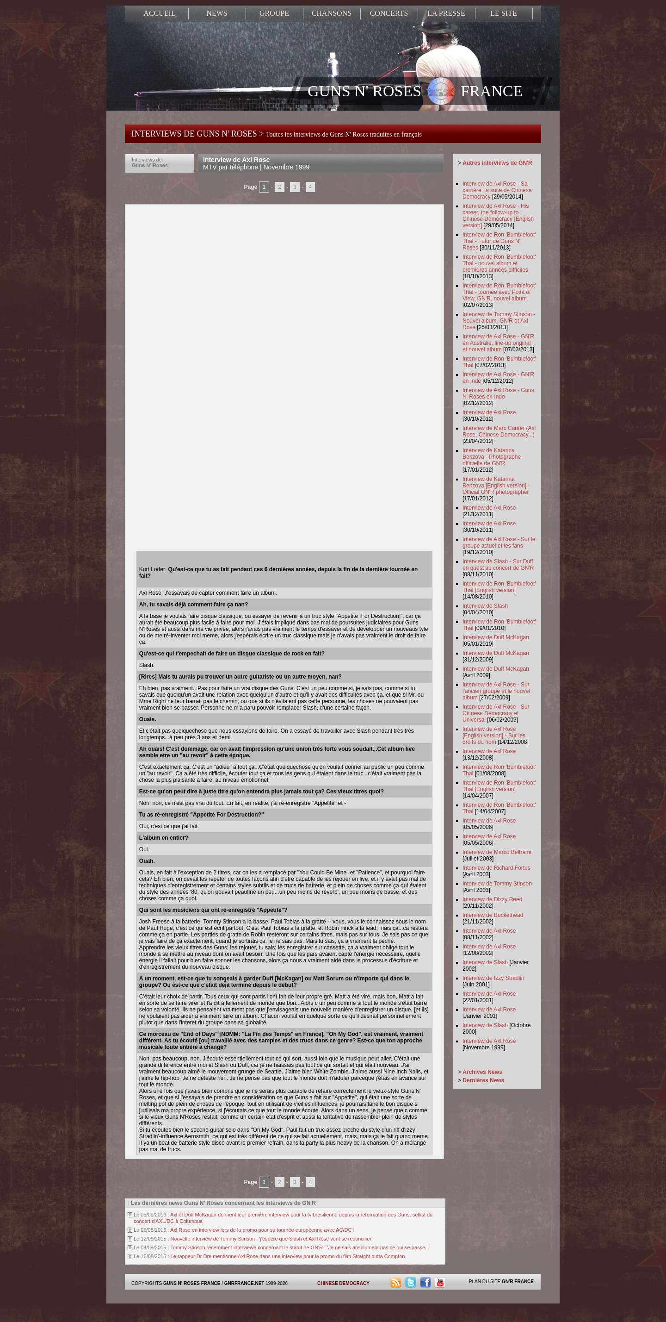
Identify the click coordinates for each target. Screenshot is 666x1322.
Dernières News (483, 1080)
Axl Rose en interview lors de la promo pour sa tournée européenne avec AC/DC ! (262, 1230)
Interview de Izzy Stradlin (493, 978)
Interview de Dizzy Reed (492, 899)
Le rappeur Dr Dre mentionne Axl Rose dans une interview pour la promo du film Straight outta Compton (288, 1256)
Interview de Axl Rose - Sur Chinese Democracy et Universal (496, 713)
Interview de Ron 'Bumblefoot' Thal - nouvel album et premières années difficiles (499, 263)
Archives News (482, 1072)
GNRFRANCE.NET (244, 1283)
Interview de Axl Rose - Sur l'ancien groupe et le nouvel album (496, 691)
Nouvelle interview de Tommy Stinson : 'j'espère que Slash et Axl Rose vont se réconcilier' (272, 1238)
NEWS (216, 13)
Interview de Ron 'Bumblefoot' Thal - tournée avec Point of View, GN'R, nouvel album (499, 292)
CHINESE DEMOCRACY (343, 1283)
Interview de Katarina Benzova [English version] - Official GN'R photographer (496, 485)
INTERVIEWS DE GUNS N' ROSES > (276, 133)
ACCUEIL (159, 13)
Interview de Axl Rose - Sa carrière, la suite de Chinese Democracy (496, 190)
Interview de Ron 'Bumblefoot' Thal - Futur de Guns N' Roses (499, 241)
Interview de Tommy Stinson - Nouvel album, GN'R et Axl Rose (498, 320)
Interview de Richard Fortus (496, 868)
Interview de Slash (485, 606)
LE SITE (503, 13)
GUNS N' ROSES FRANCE (415, 92)
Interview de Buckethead (492, 915)
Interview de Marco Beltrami (496, 852)
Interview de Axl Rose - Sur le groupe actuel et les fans (498, 542)
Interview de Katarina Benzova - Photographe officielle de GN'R (491, 457)
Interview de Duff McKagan (495, 637)
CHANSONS (332, 13)
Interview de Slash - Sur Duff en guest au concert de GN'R (498, 564)
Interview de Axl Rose (256, 163)
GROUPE (274, 13)
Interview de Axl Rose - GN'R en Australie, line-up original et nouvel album (498, 343)
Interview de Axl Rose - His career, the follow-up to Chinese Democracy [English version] (498, 216)
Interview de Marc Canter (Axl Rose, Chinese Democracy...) (499, 431)
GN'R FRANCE (518, 1281)
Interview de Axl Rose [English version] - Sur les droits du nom (493, 735)
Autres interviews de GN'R (497, 163)
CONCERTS (389, 13)
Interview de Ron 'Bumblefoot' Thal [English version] (499, 586)
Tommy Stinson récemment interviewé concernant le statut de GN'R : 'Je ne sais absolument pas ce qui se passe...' (300, 1247)
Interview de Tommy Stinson (497, 883)
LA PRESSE (446, 13)
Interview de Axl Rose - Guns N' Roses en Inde (498, 393)
